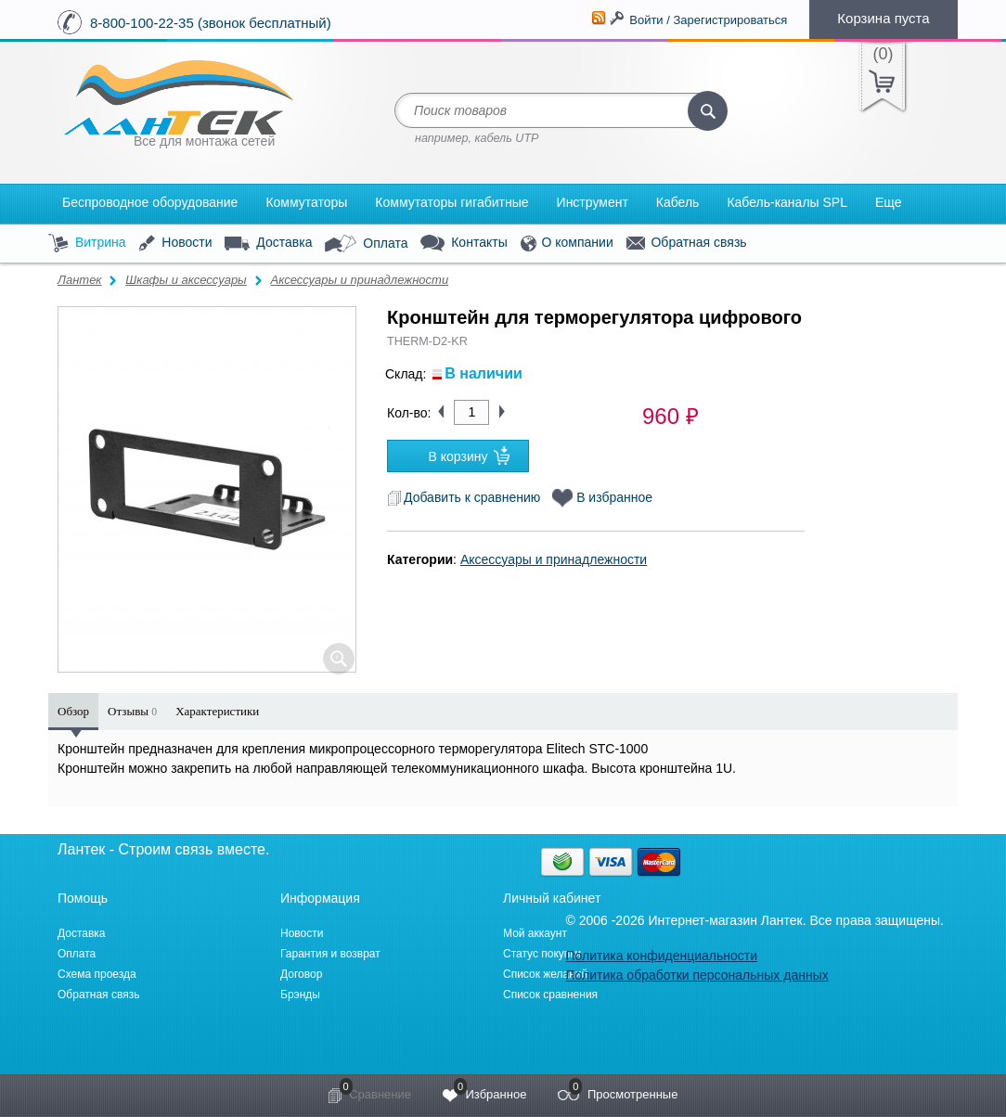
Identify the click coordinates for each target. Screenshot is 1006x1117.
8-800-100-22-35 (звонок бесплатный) (210, 23)
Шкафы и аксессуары (185, 280)
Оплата (366, 244)
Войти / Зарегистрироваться (708, 20)
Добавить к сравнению (463, 497)
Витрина (87, 243)
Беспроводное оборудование (150, 202)
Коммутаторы (306, 202)
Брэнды (300, 994)
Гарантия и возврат (330, 953)
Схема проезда (97, 974)
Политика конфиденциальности (661, 955)
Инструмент (592, 202)
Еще (888, 202)
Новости (175, 243)
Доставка (268, 243)
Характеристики (217, 711)
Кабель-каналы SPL (787, 202)
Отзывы (132, 711)
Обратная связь (686, 243)
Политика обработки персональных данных (696, 975)
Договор (301, 974)
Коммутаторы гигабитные (451, 202)
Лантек (80, 280)
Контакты (463, 243)
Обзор (73, 711)
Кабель (678, 202)
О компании (567, 243)
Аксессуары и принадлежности (359, 280)
